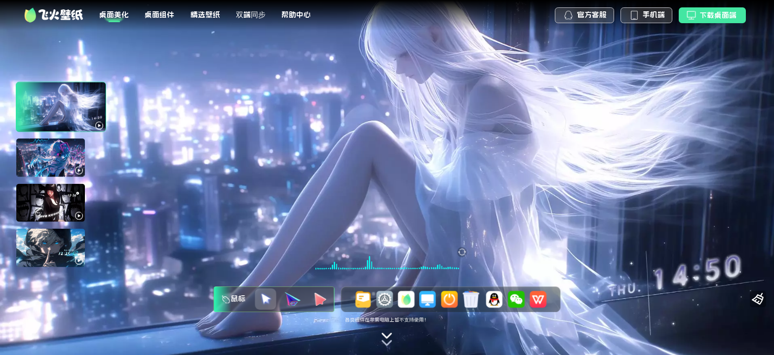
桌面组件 (159, 14)
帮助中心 (296, 14)
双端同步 (251, 14)
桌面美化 (114, 14)
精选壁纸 (205, 14)
